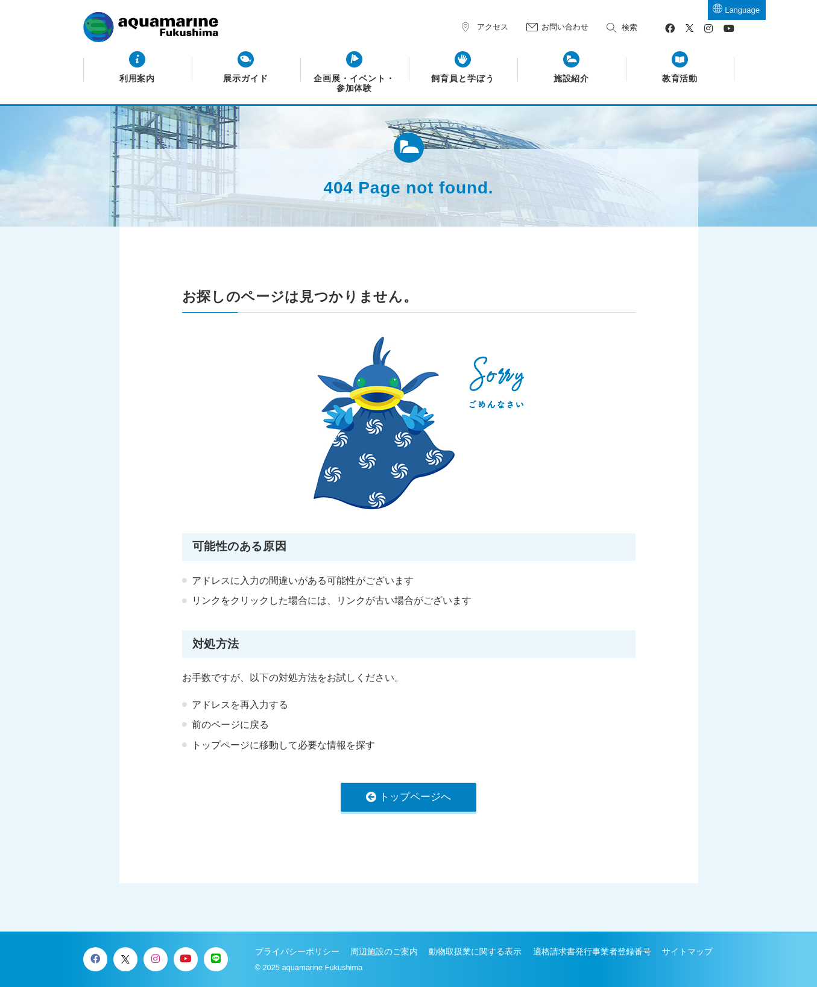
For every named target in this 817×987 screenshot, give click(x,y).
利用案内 (137, 78)
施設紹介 (572, 78)
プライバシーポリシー (297, 951)
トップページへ (415, 797)
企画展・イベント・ (354, 83)
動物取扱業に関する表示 (475, 951)
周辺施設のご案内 (384, 951)
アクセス (492, 26)
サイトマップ (687, 951)
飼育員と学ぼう (462, 78)
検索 (629, 27)
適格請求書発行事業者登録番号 (592, 951)
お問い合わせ (564, 26)
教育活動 (680, 78)
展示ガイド (245, 78)
